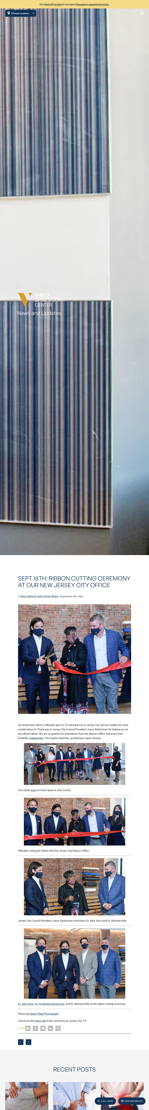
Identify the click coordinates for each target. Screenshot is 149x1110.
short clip (40, 1020)
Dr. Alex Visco (26, 1003)
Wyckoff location (53, 4)
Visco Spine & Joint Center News (39, 596)
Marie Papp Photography (44, 1013)
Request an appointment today (92, 4)
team (34, 790)
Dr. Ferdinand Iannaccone (49, 1003)
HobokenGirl (36, 738)
